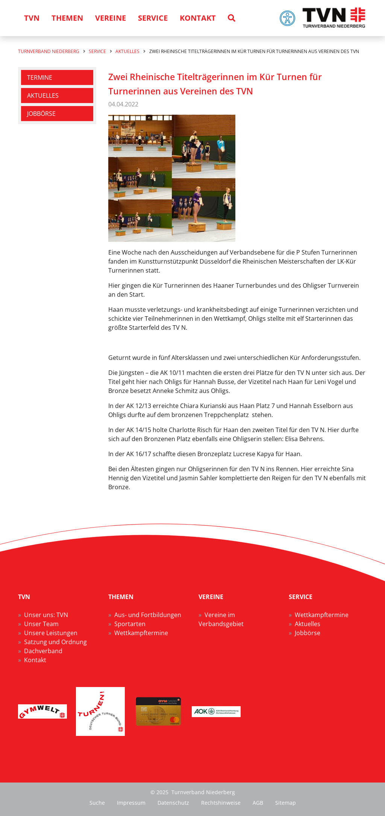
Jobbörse (41, 113)
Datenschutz (173, 802)
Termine (39, 77)
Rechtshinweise (221, 802)
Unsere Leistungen (50, 633)
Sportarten (130, 624)
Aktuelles (43, 95)
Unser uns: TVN (46, 615)
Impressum (131, 802)
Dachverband (43, 651)
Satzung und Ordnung (55, 642)
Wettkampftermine (141, 633)
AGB (258, 802)
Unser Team (41, 624)
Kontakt (35, 660)
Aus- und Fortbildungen (147, 615)
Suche (97, 802)
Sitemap (285, 802)
